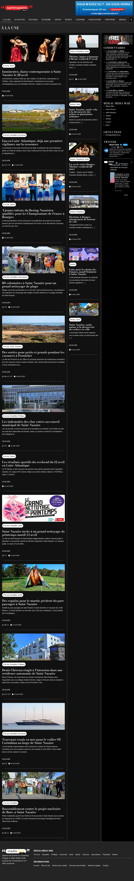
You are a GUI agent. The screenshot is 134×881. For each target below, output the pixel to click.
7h (131, 162)
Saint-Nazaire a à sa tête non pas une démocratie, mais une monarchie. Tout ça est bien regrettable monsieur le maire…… (119, 85)
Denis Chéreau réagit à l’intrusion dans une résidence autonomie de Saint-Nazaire (33, 673)
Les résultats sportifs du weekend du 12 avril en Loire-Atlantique (33, 463)
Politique (33, 20)
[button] (131, 19)
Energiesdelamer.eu (113, 135)
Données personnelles (77, 872)
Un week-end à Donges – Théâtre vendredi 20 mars (83, 167)
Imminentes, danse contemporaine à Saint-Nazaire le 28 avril (30, 73)
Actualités (19, 20)
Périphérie (110, 20)
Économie (46, 20)
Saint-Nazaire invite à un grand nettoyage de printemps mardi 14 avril (32, 533)
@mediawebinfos (123, 163)
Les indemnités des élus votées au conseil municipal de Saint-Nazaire (30, 423)
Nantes (108, 119)
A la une (6, 20)
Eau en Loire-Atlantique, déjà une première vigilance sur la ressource (30, 142)
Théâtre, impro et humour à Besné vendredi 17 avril (83, 58)
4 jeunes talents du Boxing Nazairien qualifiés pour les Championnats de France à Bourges (31, 213)
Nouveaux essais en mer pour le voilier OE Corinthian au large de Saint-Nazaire (32, 746)
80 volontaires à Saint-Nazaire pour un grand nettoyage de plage (33, 284)
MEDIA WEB (111, 163)
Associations (95, 20)
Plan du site (45, 872)
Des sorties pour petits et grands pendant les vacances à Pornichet (28, 354)
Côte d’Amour (111, 109)
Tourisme (80, 20)
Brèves (122, 20)
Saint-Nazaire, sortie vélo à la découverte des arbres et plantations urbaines (83, 113)
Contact (105, 872)
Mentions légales (94, 872)
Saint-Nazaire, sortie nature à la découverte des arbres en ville (82, 327)
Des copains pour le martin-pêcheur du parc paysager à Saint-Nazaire (33, 602)
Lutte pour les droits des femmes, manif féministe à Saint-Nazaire (83, 272)
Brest (108, 125)
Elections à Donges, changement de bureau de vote (82, 219)
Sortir (58, 20)
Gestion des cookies (59, 872)
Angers (108, 116)
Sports (68, 20)
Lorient (108, 122)
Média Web (110, 106)
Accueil (36, 872)
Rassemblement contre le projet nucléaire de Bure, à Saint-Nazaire (29, 817)
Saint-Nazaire (111, 112)
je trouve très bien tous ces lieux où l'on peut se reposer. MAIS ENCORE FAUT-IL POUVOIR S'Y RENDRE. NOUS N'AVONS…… (119, 94)
